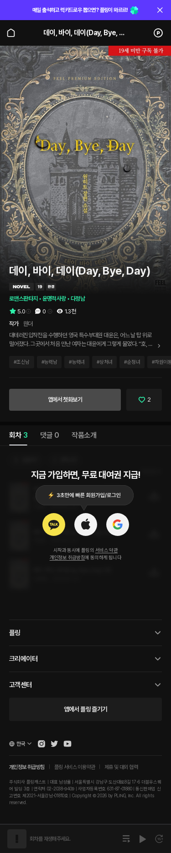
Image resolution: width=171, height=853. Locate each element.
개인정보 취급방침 (67, 558)
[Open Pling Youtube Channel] (67, 744)
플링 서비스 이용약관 (74, 767)
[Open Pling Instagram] (41, 744)
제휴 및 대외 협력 (121, 767)
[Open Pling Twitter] (54, 744)
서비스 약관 (106, 550)
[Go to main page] (11, 33)
